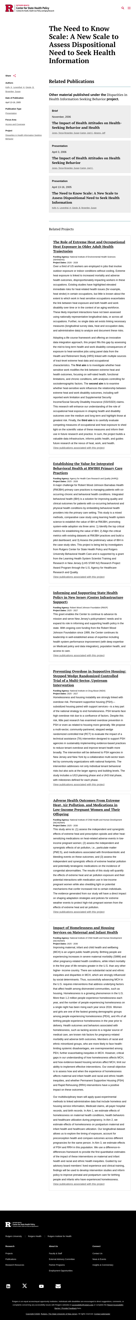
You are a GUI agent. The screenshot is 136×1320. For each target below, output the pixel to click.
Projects (9, 1253)
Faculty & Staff (55, 1253)
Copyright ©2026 (33, 1314)
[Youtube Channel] (41, 1286)
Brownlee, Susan (13, 91)
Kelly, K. (9, 87)
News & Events (99, 1259)
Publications (10, 1259)
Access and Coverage (15, 124)
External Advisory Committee (62, 1259)
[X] (24, 1286)
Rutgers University (13, 1236)
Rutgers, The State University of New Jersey (59, 1314)
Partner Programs (57, 1265)
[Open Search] (123, 8)
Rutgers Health (34, 1236)
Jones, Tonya (58, 133)
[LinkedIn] (8, 1286)
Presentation (11, 113)
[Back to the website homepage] (29, 8)
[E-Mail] (58, 1286)
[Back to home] (24, 1225)
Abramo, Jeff (99, 133)
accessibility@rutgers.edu (82, 1305)
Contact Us (97, 1253)
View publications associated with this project (79, 447)
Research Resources (14, 1265)
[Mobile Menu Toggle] (129, 8)
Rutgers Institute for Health (60, 1236)
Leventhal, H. (19, 87)
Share (10, 75)
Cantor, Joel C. (86, 133)
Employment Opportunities (61, 1271)
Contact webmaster (102, 1314)
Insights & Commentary (102, 1265)
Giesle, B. (30, 87)
